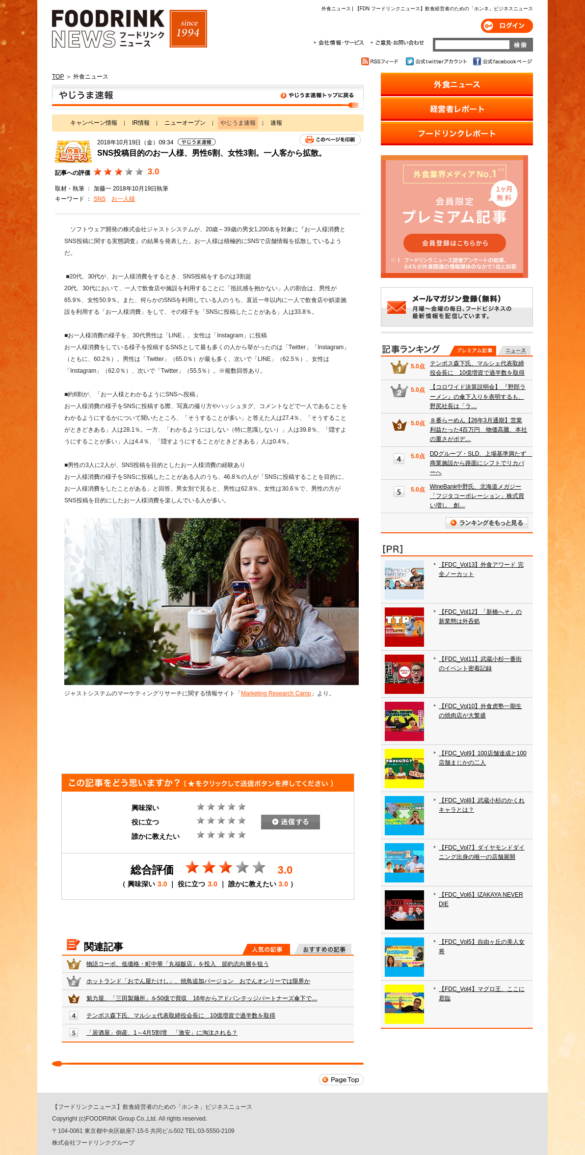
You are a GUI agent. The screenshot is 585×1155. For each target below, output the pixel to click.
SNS (100, 198)
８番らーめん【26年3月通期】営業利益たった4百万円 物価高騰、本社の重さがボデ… (479, 429)
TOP (58, 76)
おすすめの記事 (322, 949)
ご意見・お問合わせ (397, 43)
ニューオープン (185, 122)
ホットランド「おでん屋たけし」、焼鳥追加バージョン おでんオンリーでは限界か (198, 981)
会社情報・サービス (340, 43)
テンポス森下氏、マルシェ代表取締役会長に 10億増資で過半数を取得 (180, 1015)
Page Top (341, 1079)
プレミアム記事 (473, 351)
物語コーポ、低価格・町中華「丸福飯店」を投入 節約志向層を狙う (177, 964)
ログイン (507, 26)
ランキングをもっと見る (487, 522)
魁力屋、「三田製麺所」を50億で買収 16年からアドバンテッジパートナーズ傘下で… (202, 998)
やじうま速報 (208, 97)
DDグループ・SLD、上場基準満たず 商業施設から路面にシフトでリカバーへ (481, 463)
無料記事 (514, 351)
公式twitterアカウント (437, 61)
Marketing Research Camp (276, 693)
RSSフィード (381, 61)
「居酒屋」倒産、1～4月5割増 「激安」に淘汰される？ (162, 1032)
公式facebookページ (502, 61)
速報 (276, 122)
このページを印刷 (330, 139)
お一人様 (123, 198)
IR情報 (141, 122)
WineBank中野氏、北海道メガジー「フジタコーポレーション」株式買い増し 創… (477, 496)
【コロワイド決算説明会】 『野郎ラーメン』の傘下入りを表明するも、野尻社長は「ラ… (478, 396)
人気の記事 (266, 949)
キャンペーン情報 (93, 122)
